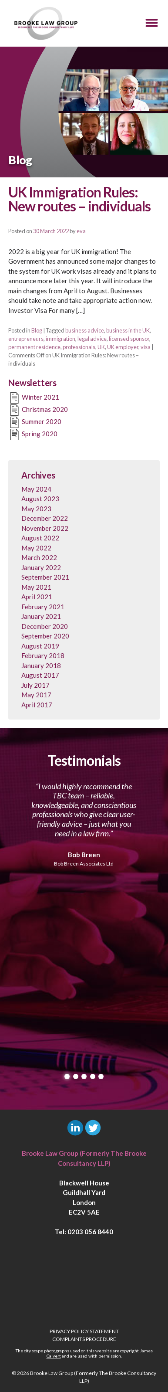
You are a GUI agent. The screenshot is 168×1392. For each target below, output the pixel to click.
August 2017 (40, 675)
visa (146, 346)
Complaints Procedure (84, 1339)
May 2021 (36, 587)
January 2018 (41, 665)
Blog (36, 330)
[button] (152, 23)
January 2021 (41, 616)
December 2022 (44, 518)
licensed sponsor (129, 338)
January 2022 (41, 567)
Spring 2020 (32, 434)
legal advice (92, 338)
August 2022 (40, 538)
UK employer (122, 346)
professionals (79, 346)
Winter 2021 (33, 398)
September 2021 (45, 577)
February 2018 (42, 655)
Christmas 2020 (38, 410)
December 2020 (44, 626)
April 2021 (36, 597)
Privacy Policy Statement (84, 1331)
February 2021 (42, 607)
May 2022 (36, 548)
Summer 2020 (34, 422)
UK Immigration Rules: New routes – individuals (79, 199)
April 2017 (36, 705)
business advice (84, 330)
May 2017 (36, 695)
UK (101, 346)
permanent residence (34, 346)
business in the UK (128, 330)
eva (81, 230)
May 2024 (36, 489)
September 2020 (45, 636)
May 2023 (36, 509)
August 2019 (40, 646)
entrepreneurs (26, 338)
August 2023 (40, 498)
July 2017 (35, 685)
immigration (60, 338)
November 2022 (44, 528)
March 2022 (39, 557)
